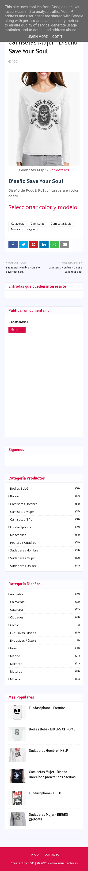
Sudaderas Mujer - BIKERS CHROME (48, 817)
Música (15, 229)
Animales (45, 594)
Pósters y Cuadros (45, 542)
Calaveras (17, 224)
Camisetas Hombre (45, 504)
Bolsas (45, 496)
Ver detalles (59, 170)
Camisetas (37, 224)
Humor (45, 648)
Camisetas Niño (45, 519)
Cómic (45, 625)
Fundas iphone (45, 527)
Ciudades (45, 617)
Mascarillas (45, 535)
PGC (31, 863)
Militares (45, 664)
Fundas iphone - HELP (45, 793)
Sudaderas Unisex (45, 566)
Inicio (35, 854)
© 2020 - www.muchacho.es (57, 863)
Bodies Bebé (45, 488)
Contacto (52, 854)
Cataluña (45, 609)
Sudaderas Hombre (45, 550)
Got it (57, 37)
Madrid (45, 656)
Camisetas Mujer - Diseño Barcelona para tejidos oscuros (52, 774)
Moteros (45, 671)
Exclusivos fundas (45, 633)
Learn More (37, 37)
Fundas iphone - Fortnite (47, 708)
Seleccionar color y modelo (42, 207)
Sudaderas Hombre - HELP (48, 750)
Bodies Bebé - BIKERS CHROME (52, 729)
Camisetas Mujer (62, 224)
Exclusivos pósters (45, 640)
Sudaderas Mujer (45, 558)
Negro (31, 229)
